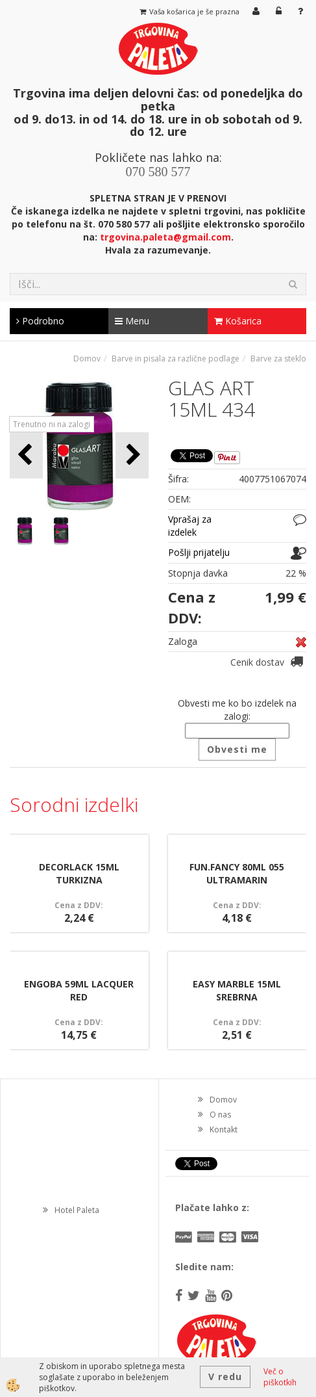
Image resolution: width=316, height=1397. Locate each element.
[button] (132, 455)
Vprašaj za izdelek (190, 525)
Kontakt (223, 1129)
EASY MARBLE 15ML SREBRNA (237, 990)
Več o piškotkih (280, 1377)
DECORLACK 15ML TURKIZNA (79, 873)
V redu (225, 1376)
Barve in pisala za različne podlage (175, 358)
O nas (220, 1114)
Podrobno (40, 321)
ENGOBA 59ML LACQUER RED (79, 990)
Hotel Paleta (77, 1210)
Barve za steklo (278, 358)
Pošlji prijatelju (199, 552)
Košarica (237, 321)
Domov (87, 358)
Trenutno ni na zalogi (51, 424)
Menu (132, 321)
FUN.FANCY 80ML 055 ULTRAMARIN (236, 873)
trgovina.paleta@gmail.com (165, 237)
